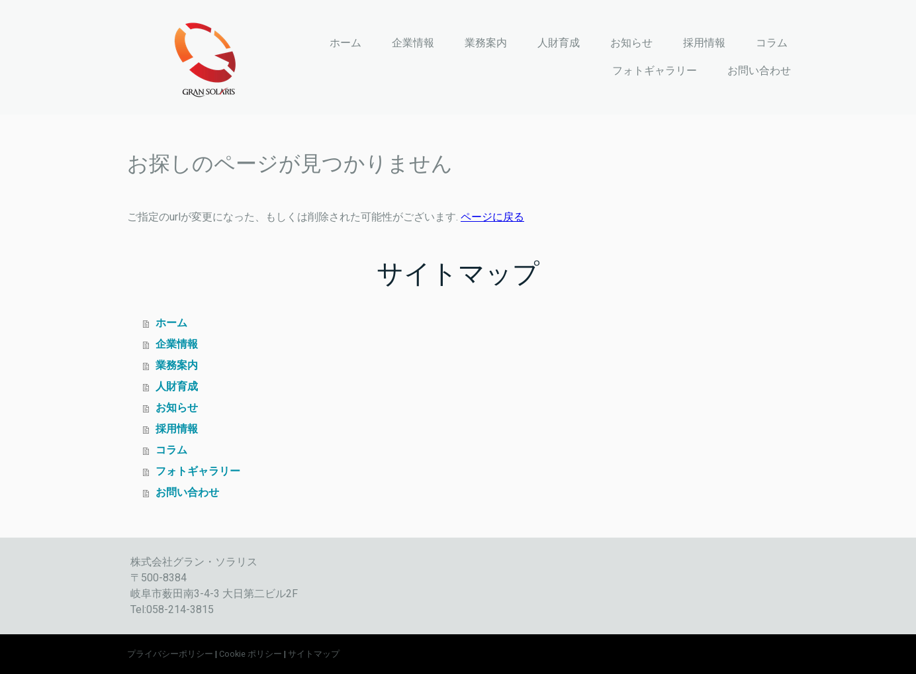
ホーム (345, 42)
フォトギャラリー (654, 70)
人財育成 (558, 42)
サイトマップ (314, 654)
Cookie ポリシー (250, 654)
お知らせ (631, 42)
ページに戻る (492, 217)
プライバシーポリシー (170, 654)
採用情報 (704, 42)
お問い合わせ (759, 70)
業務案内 (486, 42)
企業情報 (413, 42)
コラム (772, 42)
